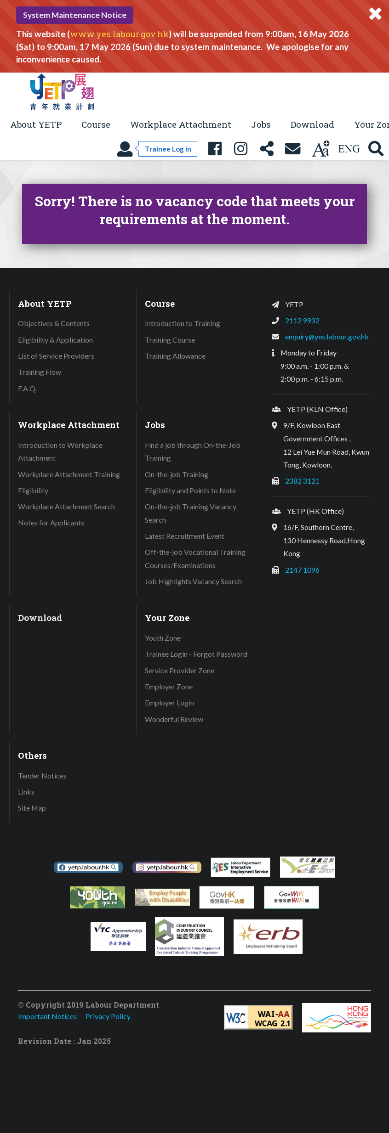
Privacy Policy (108, 1016)
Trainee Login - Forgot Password (196, 653)
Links (26, 791)
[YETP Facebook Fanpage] (215, 149)
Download (312, 124)
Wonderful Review (174, 719)
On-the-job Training (176, 474)
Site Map (32, 807)
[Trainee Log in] (157, 149)
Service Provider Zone (179, 670)
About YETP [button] (36, 124)
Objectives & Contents (54, 323)
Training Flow (39, 371)
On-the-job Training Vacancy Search (190, 513)
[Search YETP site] (376, 149)
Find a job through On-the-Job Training (192, 451)
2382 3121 (302, 480)
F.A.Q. (27, 388)
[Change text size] (320, 149)
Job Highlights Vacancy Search (193, 581)
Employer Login (169, 702)
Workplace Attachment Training (69, 474)
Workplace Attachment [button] (180, 124)
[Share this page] (267, 149)
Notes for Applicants (51, 522)
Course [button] (95, 124)
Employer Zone (169, 686)
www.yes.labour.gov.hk (119, 33)
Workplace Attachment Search (66, 506)
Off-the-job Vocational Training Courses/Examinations (195, 558)
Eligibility (33, 490)
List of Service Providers (56, 355)
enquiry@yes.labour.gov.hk (327, 336)
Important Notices (47, 1016)
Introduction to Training (182, 323)
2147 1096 (302, 569)
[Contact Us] (293, 149)
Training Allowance (175, 355)
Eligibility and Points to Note (190, 490)
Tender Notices (42, 775)
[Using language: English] (349, 149)
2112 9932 (302, 320)
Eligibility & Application (55, 339)
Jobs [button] (261, 124)
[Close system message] (375, 14)
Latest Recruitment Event (184, 535)
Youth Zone (163, 637)
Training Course (170, 339)
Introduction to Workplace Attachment (60, 451)
